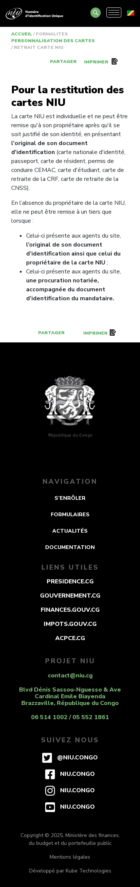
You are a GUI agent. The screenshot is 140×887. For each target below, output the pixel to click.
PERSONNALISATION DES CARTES (53, 41)
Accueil (22, 34)
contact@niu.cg (70, 675)
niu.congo (70, 774)
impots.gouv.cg (70, 624)
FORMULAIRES (70, 514)
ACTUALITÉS (70, 531)
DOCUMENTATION (70, 547)
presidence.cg (70, 581)
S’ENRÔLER (70, 498)
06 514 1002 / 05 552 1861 (70, 717)
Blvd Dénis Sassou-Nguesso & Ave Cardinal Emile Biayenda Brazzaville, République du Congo (70, 696)
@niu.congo (70, 757)
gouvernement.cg (70, 596)
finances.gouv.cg (70, 610)
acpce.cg (70, 638)
